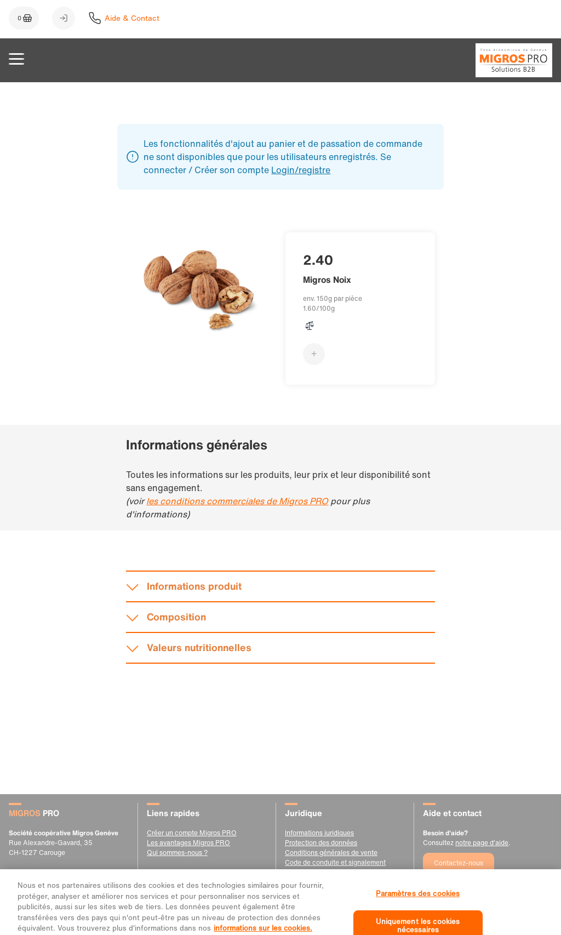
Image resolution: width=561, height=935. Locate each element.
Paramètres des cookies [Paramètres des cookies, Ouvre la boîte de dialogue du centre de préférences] (418, 902)
